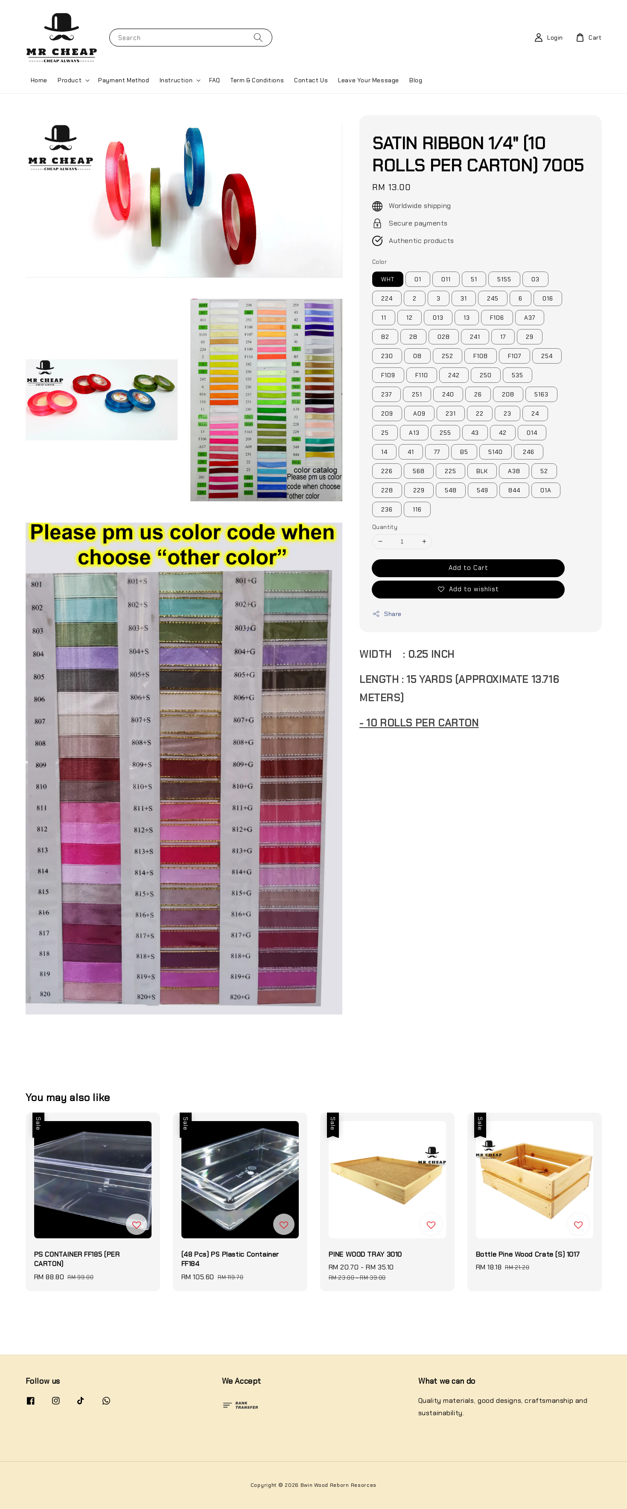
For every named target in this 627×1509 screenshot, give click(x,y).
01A (545, 490)
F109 (388, 375)
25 (385, 433)
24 (535, 413)
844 (514, 490)
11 (383, 317)
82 (385, 337)
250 (486, 375)
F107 (514, 356)
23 (507, 413)
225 (450, 471)
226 (387, 471)
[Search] (258, 37)
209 (387, 413)
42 (503, 433)
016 (547, 298)
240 (448, 394)
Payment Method (123, 80)
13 (467, 317)
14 (384, 452)
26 (478, 394)
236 (387, 509)
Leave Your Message (368, 80)
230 (387, 356)
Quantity (384, 527)
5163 (541, 394)
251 (417, 394)
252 (447, 356)
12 (409, 317)
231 (451, 413)
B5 (464, 452)
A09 (419, 413)
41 (411, 452)
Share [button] (387, 614)
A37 (529, 317)
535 (517, 375)
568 (419, 471)
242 (454, 375)
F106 (497, 317)
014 (532, 433)
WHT (387, 279)
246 (528, 452)
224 (387, 298)
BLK (482, 471)
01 (417, 279)
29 (530, 337)
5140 (495, 452)
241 (475, 337)
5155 (504, 279)
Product (70, 80)
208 (508, 394)
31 (464, 298)
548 (451, 490)
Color (379, 262)
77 (437, 452)
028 (443, 337)
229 (419, 490)
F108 (480, 356)
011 (446, 279)
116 (417, 509)
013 (438, 317)
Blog (415, 80)
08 (417, 356)
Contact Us (311, 80)
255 (445, 433)
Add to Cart (468, 568)
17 (503, 337)
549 (482, 490)
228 (387, 490)
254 (547, 356)
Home (39, 80)
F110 (421, 375)
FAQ (214, 80)
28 (413, 337)
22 (480, 413)
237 (386, 394)
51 (474, 279)
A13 (414, 433)
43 (475, 433)
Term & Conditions (257, 80)
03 (535, 279)
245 (493, 298)
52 (544, 471)
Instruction (176, 80)
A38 (514, 471)
